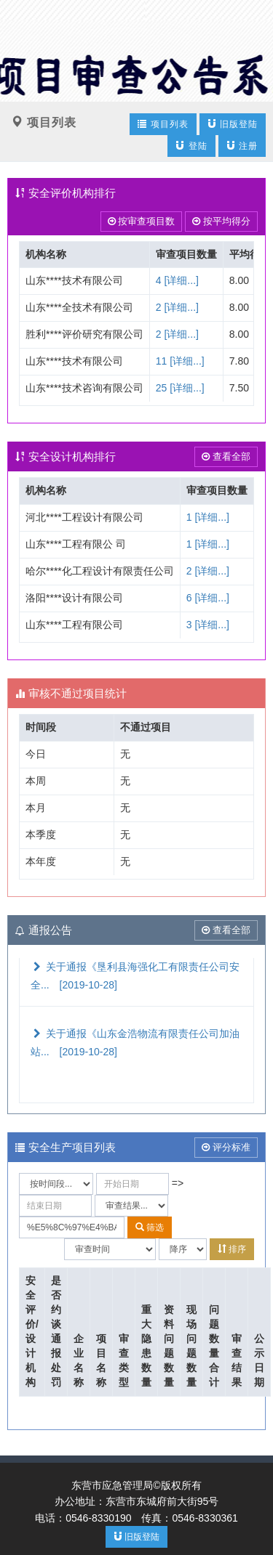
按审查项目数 (141, 221)
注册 (242, 145)
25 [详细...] (180, 388)
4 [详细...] (177, 280)
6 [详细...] (207, 598)
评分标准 (226, 1147)
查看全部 (226, 456)
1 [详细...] (207, 517)
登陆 (191, 145)
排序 (232, 1248)
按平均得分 (221, 221)
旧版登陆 (232, 123)
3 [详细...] (207, 624)
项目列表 (163, 123)
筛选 (149, 1227)
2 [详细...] (177, 307)
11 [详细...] (180, 361)
